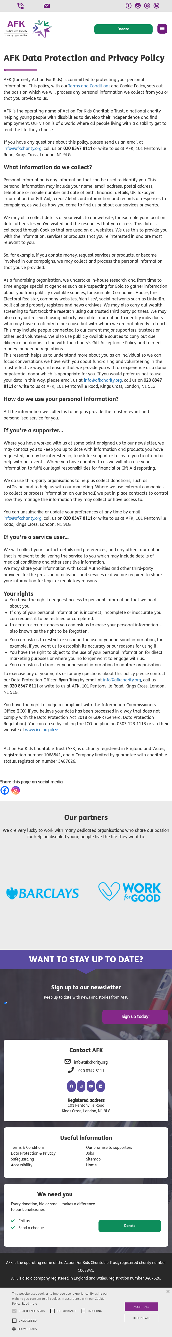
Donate (130, 1226)
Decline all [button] (141, 1318)
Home (91, 1165)
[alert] (86, 1312)
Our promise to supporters (109, 1147)
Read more (29, 1303)
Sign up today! (135, 1016)
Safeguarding (22, 1159)
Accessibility (21, 1165)
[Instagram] (16, 790)
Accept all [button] (141, 1307)
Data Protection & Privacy (33, 1153)
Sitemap (93, 1159)
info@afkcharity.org (103, 380)
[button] (60, 1328)
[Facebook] (5, 790)
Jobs (90, 1153)
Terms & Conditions (27, 1147)
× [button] (168, 1292)
